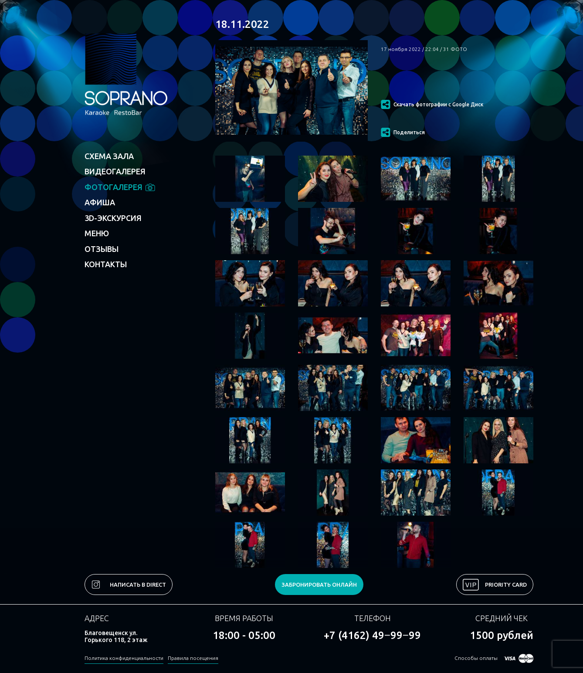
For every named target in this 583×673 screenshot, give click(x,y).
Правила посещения (193, 658)
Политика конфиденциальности (124, 658)
